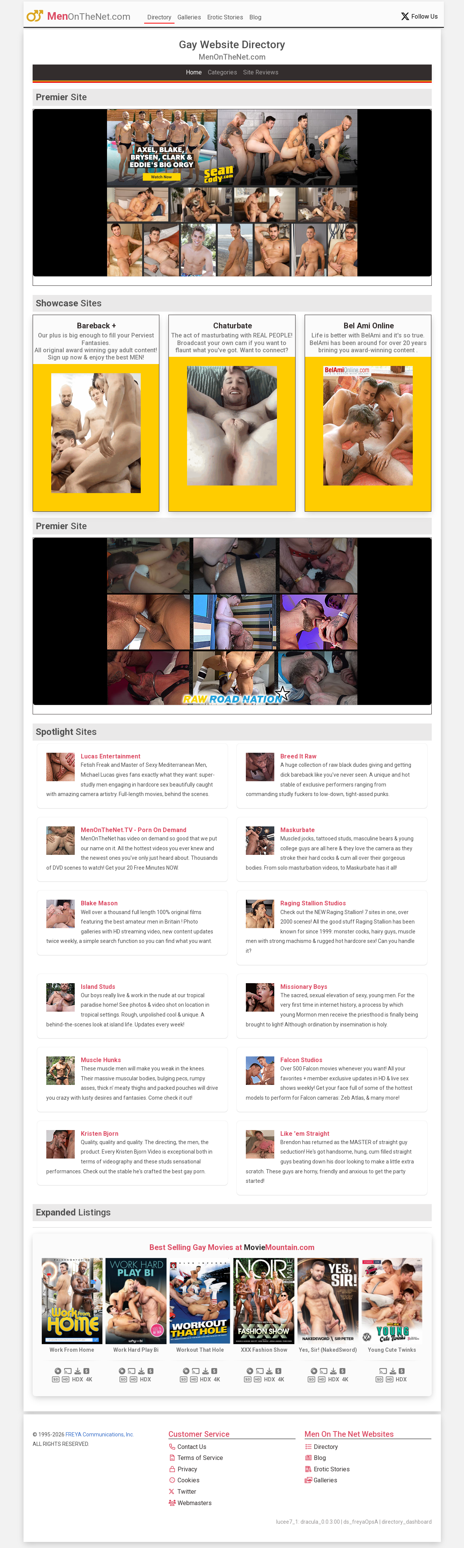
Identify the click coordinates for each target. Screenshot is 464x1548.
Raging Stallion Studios (313, 903)
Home (194, 72)
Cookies (184, 1480)
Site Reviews (260, 72)
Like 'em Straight (304, 1133)
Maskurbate (297, 830)
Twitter (182, 1491)
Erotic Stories (225, 17)
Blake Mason (99, 903)
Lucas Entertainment (110, 756)
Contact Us (187, 1446)
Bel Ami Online (369, 325)
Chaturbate (232, 325)
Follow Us (419, 16)
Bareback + (96, 325)
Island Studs (98, 986)
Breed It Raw (298, 756)
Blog (255, 17)
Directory (159, 17)
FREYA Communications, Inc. (100, 1434)
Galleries (189, 17)
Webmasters (190, 1503)
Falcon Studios (301, 1060)
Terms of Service (195, 1457)
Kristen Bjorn (99, 1133)
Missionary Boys (303, 986)
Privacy (182, 1469)
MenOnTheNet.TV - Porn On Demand (133, 830)
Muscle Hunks (101, 1060)
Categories (222, 72)
